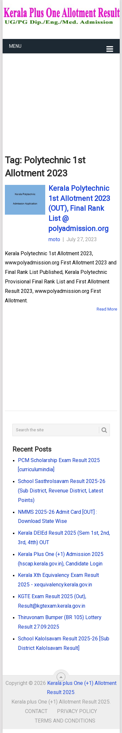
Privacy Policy (77, 711)
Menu (15, 46)
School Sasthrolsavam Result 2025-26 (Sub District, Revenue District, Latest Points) (61, 490)
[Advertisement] (61, 93)
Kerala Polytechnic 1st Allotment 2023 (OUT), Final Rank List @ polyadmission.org (79, 208)
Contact (36, 711)
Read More (107, 309)
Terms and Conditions (65, 721)
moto (54, 239)
